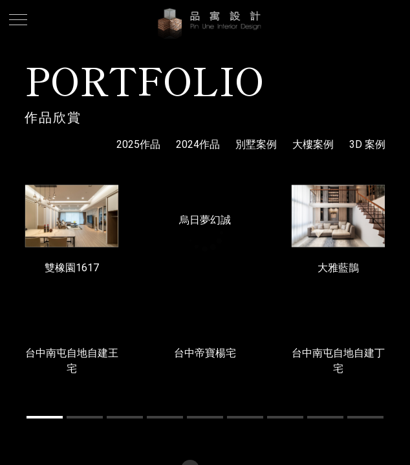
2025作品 (138, 144)
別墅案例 (256, 144)
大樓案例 (313, 144)
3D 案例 (367, 144)
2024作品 (198, 144)
